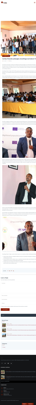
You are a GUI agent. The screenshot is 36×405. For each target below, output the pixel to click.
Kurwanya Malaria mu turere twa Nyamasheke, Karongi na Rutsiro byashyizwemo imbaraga (20, 371)
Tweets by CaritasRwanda (5, 381)
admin (5, 60)
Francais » (31, 403)
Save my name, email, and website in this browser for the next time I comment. (15, 306)
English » (24, 403)
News (11, 60)
